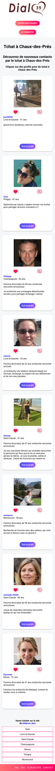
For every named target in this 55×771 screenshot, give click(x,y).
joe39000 (8, 117)
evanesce (8, 515)
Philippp (7, 276)
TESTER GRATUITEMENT (28, 23)
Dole (27, 729)
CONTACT (48, 767)
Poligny (27, 754)
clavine (6, 356)
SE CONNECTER (27, 32)
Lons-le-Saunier (27, 734)
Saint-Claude (27, 739)
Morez (27, 749)
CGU (23, 767)
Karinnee (7, 674)
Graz (5, 196)
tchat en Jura (29, 723)
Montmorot (27, 759)
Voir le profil (27, 146)
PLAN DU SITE (34, 767)
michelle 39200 (11, 595)
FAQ (17, 767)
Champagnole (27, 744)
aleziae (6, 435)
